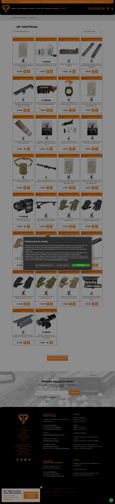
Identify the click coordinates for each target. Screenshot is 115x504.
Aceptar (81, 265)
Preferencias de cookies (44, 265)
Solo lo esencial (63, 265)
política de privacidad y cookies (58, 259)
